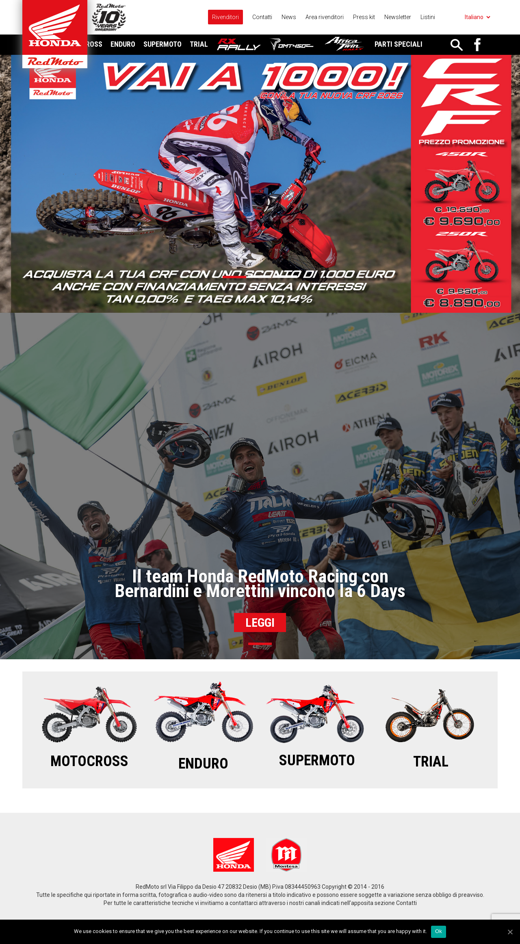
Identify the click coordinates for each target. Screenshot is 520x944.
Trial (199, 44)
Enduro (122, 44)
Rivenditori (225, 17)
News (289, 17)
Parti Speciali (398, 44)
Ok (438, 931)
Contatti (262, 17)
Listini (427, 17)
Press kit (364, 17)
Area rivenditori (325, 17)
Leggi (260, 622)
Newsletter (397, 17)
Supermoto (162, 44)
